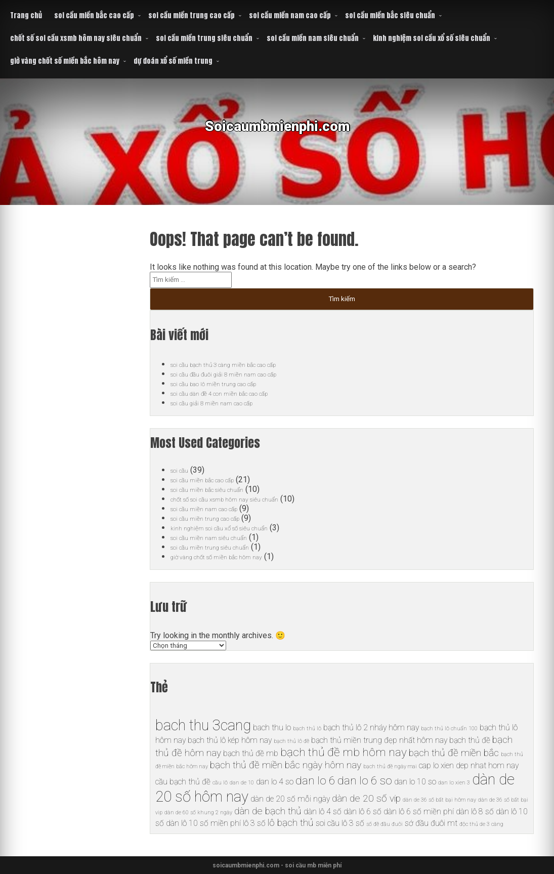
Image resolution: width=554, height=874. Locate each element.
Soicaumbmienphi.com (277, 133)
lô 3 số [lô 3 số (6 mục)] (254, 823)
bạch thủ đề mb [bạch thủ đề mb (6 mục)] (250, 753)
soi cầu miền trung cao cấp (191, 15)
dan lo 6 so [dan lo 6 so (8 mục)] (364, 780)
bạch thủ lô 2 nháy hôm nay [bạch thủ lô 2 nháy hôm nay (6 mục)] (371, 727)
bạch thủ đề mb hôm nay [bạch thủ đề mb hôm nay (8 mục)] (343, 752)
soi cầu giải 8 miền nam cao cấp (226, 402)
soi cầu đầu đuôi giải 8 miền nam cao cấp (242, 374)
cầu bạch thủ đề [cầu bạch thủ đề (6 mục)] (182, 781)
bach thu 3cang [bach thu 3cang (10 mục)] (203, 725)
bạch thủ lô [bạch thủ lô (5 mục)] (307, 728)
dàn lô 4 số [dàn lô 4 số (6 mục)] (323, 811)
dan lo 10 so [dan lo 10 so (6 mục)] (415, 781)
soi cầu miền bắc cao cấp (94, 15)
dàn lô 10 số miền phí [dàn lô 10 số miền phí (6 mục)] (203, 823)
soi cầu (183, 470)
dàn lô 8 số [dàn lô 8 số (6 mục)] (475, 811)
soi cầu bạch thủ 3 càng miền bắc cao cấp (244, 364)
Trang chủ (26, 15)
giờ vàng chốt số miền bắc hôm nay (64, 61)
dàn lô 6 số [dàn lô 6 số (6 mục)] (362, 811)
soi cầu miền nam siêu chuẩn (313, 38)
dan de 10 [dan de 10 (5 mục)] (242, 782)
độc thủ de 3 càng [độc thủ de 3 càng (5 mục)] (481, 824)
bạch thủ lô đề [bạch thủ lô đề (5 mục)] (291, 741)
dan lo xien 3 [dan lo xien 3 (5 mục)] (454, 782)
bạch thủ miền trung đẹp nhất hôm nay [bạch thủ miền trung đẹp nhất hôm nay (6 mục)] (379, 740)
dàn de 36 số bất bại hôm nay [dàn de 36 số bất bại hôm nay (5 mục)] (439, 800)
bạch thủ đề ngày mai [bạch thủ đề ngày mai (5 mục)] (390, 766)
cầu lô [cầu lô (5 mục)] (220, 782)
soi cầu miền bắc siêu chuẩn (390, 15)
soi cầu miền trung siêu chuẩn (204, 38)
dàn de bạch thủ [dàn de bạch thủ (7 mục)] (268, 811)
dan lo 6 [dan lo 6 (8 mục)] (315, 780)
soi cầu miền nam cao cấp (290, 15)
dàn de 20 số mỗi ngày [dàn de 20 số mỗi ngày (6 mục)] (290, 799)
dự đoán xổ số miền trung (173, 61)
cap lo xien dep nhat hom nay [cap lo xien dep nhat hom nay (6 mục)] (469, 765)
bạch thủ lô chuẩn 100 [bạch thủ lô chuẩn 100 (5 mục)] (449, 728)
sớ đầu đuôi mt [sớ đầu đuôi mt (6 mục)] (431, 823)
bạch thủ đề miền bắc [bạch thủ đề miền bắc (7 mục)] (454, 753)
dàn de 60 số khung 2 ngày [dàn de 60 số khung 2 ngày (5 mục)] (198, 812)
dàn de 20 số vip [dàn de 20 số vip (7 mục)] (366, 798)
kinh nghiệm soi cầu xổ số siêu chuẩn (431, 38)
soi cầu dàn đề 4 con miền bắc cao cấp (238, 393)
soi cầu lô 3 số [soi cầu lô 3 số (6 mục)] (340, 823)
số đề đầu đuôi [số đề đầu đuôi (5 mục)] (384, 824)
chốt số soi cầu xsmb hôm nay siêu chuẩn (76, 38)
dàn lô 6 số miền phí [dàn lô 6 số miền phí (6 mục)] (418, 811)
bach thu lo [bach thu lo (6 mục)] (272, 727)
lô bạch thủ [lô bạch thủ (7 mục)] (291, 822)
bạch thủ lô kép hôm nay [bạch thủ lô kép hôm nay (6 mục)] (230, 740)
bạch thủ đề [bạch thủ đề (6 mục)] (469, 740)
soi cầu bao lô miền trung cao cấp (228, 383)
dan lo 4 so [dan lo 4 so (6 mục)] (274, 781)
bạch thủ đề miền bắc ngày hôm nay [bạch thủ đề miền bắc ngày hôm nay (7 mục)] (285, 765)
